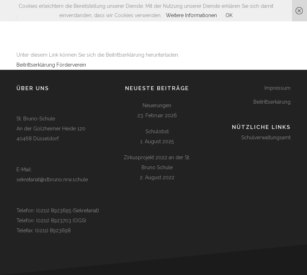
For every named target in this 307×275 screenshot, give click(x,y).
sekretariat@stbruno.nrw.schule (52, 179)
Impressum (277, 88)
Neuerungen (157, 105)
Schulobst (157, 131)
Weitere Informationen (191, 15)
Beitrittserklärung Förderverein (51, 65)
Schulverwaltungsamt (266, 137)
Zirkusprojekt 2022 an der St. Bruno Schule (157, 162)
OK (229, 15)
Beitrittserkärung (272, 102)
